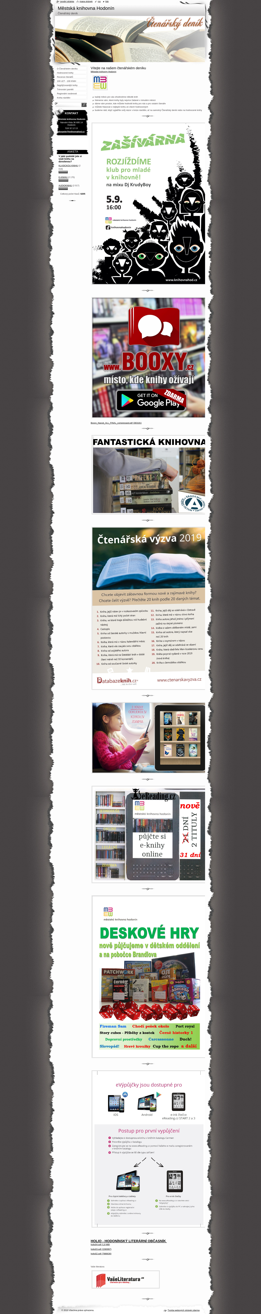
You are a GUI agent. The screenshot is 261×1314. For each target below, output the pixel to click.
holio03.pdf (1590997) (101, 1249)
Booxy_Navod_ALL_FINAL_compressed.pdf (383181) (116, 423)
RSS (99, 1)
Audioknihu (65, 185)
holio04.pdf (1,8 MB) (100, 1244)
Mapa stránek (86, 1)
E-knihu (63, 177)
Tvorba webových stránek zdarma (184, 1310)
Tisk (107, 1)
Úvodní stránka (67, 1)
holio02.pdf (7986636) (101, 1253)
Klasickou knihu (68, 165)
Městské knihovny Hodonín (103, 71)
